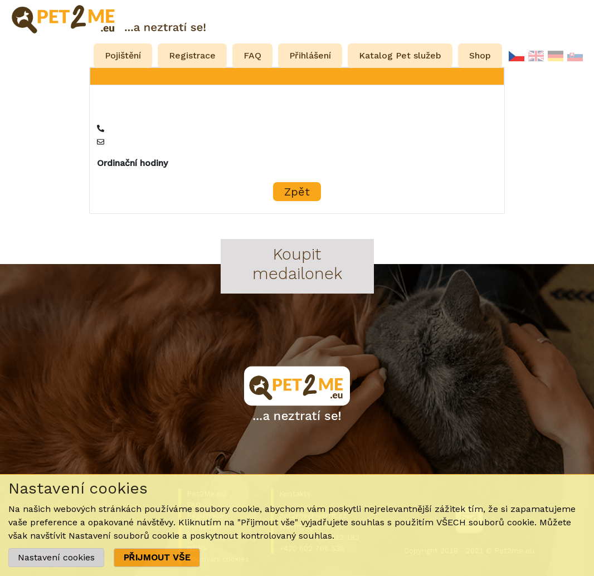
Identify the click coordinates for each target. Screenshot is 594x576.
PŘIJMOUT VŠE (157, 557)
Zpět (297, 191)
